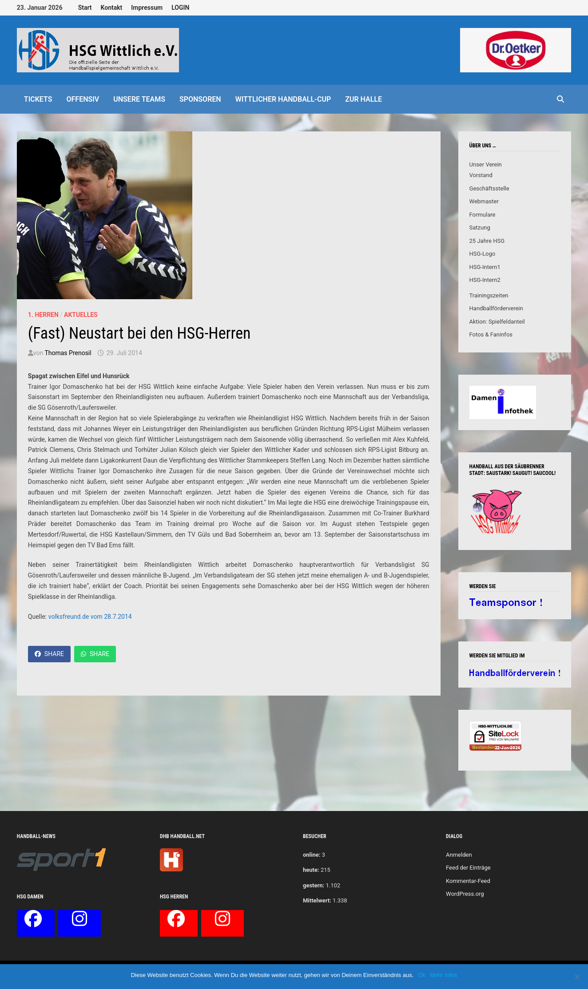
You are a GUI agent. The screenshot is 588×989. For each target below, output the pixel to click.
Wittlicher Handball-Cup (283, 99)
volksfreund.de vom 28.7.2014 (90, 616)
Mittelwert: (317, 900)
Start (85, 7)
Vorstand (481, 175)
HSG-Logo (482, 253)
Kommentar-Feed (468, 881)
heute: (311, 869)
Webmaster (484, 201)
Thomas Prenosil (67, 352)
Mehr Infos (443, 975)
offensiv (83, 99)
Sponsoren (200, 99)
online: (311, 854)
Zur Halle (363, 99)
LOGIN (180, 7)
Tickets (38, 99)
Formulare (482, 214)
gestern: (313, 885)
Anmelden (459, 854)
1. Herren (43, 314)
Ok (421, 975)
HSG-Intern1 (485, 267)
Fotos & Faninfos (491, 334)
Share (49, 653)
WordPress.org (465, 893)
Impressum (147, 7)
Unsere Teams (139, 99)
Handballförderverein (496, 308)
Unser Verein (485, 164)
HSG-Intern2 (485, 280)
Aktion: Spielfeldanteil (497, 321)
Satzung (479, 227)
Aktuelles (81, 314)
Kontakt (112, 7)
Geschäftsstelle (489, 188)
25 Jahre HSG (487, 240)
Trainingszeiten (489, 295)
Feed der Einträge (468, 867)
